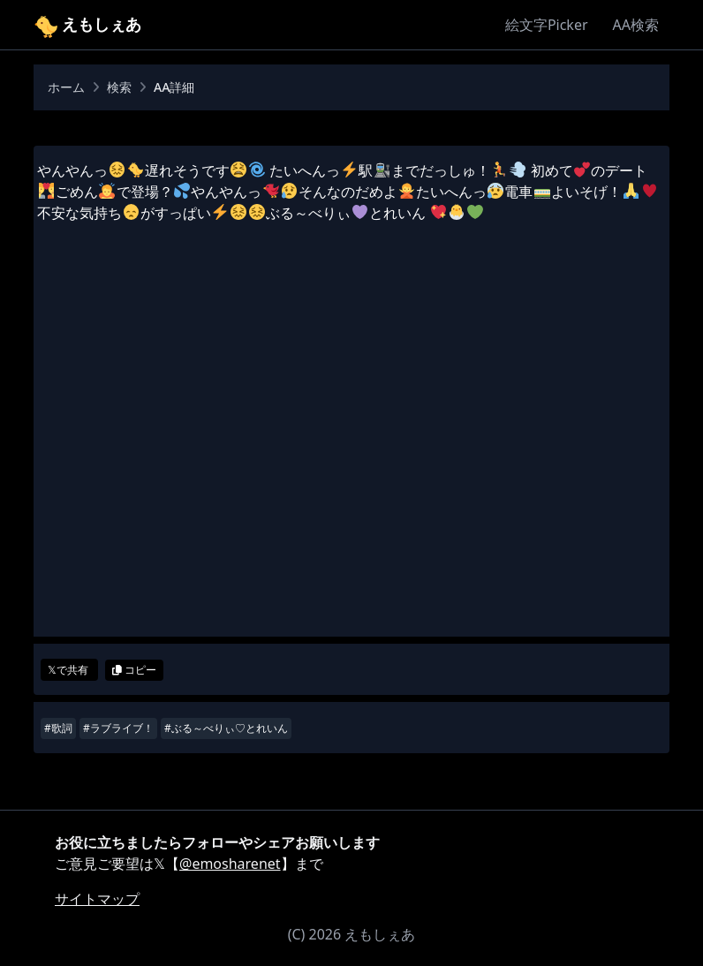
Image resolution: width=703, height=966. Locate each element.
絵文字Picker (546, 24)
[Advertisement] (351, 461)
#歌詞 (58, 728)
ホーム (66, 87)
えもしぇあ (87, 23)
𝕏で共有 (69, 669)
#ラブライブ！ (118, 728)
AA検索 (636, 24)
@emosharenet (230, 863)
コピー (134, 669)
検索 (119, 87)
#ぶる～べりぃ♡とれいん (226, 728)
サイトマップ (97, 899)
